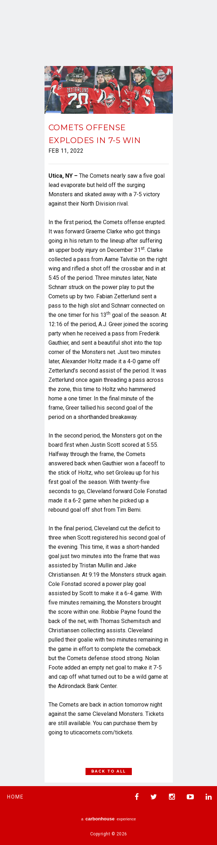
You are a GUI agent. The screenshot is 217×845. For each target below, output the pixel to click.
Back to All (108, 771)
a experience (108, 818)
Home (15, 797)
